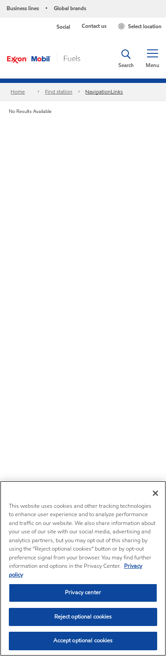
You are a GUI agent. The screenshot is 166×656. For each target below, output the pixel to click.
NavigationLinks (104, 91)
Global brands (70, 8)
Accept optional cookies (83, 641)
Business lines (23, 8)
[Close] (155, 493)
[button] (152, 59)
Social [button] (63, 26)
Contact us (94, 26)
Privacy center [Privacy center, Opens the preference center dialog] (83, 592)
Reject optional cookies (83, 617)
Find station (58, 91)
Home (18, 91)
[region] (83, 568)
